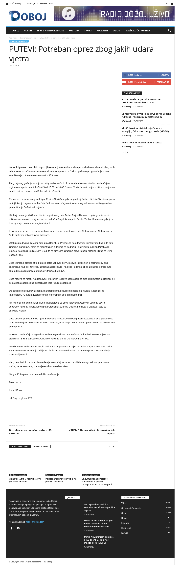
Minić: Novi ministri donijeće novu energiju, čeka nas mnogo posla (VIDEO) (145, 129)
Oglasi (117, 30)
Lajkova (165, 75)
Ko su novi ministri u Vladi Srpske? (142, 142)
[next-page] (113, 446)
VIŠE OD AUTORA (40, 446)
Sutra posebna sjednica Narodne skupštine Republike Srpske (141, 101)
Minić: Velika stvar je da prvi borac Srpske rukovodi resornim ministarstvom (146, 115)
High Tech (126, 528)
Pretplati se (163, 82)
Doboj (15, 30)
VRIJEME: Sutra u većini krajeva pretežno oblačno (25, 480)
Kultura (74, 30)
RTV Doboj (126, 106)
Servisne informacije (50, 30)
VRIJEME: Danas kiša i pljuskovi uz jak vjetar (92, 431)
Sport (88, 30)
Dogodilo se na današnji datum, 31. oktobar (30, 431)
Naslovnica (13, 38)
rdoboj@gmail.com (35, 522)
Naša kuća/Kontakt (139, 30)
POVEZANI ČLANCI (20, 446)
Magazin (102, 30)
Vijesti (28, 30)
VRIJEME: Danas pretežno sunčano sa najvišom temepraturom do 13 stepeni (97, 481)
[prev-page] (109, 446)
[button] (169, 30)
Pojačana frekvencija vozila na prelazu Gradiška (61, 480)
